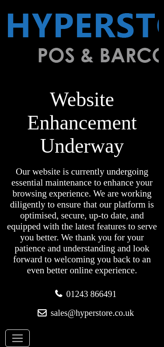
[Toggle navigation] (17, 338)
